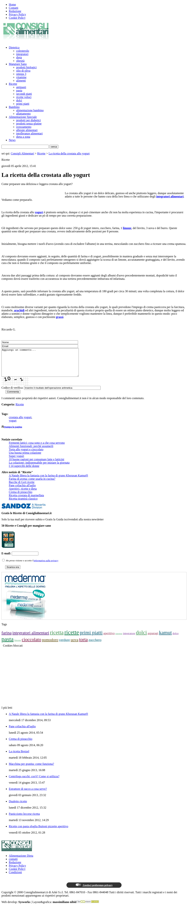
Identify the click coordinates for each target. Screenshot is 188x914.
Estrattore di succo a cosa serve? (28, 794)
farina (6, 638)
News (12, 140)
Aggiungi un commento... (44, 365)
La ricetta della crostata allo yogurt (69, 153)
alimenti (21, 80)
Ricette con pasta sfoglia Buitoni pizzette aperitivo (38, 831)
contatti (13, 864)
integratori (22, 54)
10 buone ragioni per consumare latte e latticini (36, 464)
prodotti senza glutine (29, 123)
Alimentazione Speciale (23, 116)
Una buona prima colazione (25, 458)
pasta (19, 90)
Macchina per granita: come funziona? (31, 769)
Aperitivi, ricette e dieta (23, 494)
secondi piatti (24, 93)
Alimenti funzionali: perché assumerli (31, 451)
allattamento (23, 113)
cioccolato (31, 645)
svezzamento (23, 126)
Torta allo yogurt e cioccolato (26, 454)
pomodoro (50, 645)
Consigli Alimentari (22, 153)
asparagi (153, 638)
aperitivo (109, 638)
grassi (59, 317)
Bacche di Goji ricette (22, 487)
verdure (64, 645)
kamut (165, 638)
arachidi (19, 310)
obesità (20, 60)
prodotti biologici (26, 67)
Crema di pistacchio (20, 497)
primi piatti (22, 103)
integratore (129, 638)
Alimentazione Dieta (21, 861)
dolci (19, 100)
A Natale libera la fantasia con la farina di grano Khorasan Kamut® (48, 481)
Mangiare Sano (18, 64)
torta (83, 645)
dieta (19, 57)
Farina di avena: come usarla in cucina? (32, 484)
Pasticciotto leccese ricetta (24, 819)
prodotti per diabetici (28, 120)
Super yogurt (16, 461)
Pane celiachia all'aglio (22, 490)
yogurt (39, 212)
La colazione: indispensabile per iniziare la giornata (39, 468)
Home (12, 4)
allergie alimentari (27, 130)
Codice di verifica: (12, 393)
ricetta (57, 638)
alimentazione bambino (30, 110)
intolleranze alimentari (29, 133)
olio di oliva (23, 70)
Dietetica (14, 47)
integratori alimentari (170, 196)
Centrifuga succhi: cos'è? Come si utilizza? (34, 781)
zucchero (94, 645)
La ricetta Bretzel (19, 756)
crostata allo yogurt (20, 422)
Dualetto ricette (18, 806)
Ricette (13, 83)
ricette (71, 637)
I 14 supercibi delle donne (24, 471)
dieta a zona (23, 136)
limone (127, 228)
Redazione (15, 11)
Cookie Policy (17, 17)
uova (74, 645)
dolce (176, 638)
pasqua (118, 639)
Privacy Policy (17, 14)
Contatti (13, 7)
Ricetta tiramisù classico (23, 504)
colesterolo (22, 50)
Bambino (14, 107)
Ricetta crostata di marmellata (26, 500)
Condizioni (15, 877)
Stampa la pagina (13, 432)
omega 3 (21, 73)
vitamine (21, 77)
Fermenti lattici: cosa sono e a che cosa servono (37, 448)
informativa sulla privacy (46, 566)
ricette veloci (23, 97)
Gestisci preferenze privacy (94, 890)
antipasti (21, 87)
